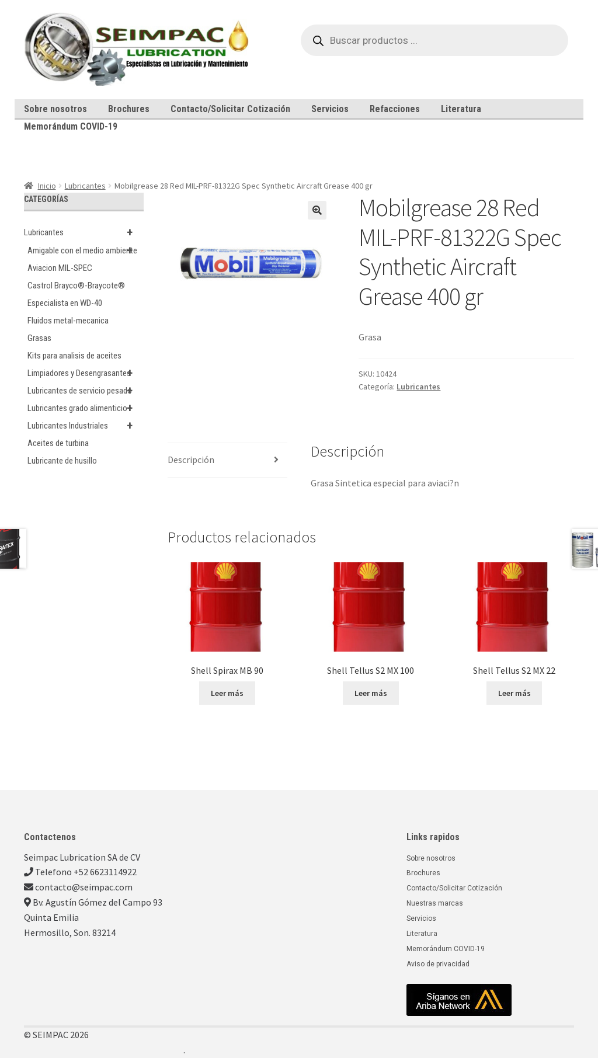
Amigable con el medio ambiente (85, 250)
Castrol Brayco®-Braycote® (76, 285)
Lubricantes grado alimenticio (85, 408)
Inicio (47, 185)
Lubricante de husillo (62, 460)
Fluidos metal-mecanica (68, 320)
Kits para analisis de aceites (74, 355)
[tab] (227, 460)
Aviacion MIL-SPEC (59, 268)
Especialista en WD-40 (64, 303)
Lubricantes (85, 185)
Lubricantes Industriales (85, 425)
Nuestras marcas (434, 903)
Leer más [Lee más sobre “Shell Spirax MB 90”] (227, 693)
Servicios (330, 108)
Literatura (461, 108)
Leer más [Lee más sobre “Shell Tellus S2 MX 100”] (370, 693)
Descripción (191, 459)
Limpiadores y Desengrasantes (85, 373)
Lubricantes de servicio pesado (85, 390)
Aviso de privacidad (438, 964)
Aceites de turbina (58, 443)
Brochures (129, 108)
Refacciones (395, 108)
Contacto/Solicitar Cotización (230, 108)
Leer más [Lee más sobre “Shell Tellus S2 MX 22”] (514, 693)
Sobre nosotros (55, 108)
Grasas (39, 338)
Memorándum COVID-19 (70, 126)
